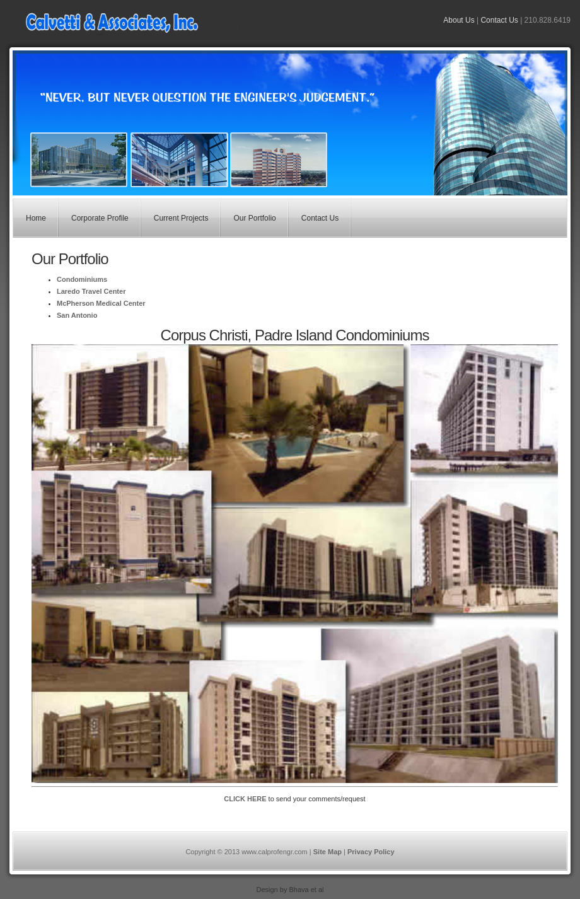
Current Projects (181, 218)
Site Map (327, 852)
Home (36, 218)
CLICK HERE (245, 799)
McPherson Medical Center (101, 303)
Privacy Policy (371, 852)
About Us (458, 20)
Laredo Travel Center (91, 291)
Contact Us (499, 20)
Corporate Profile (100, 218)
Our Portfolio (254, 218)
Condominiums (82, 279)
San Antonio (77, 315)
